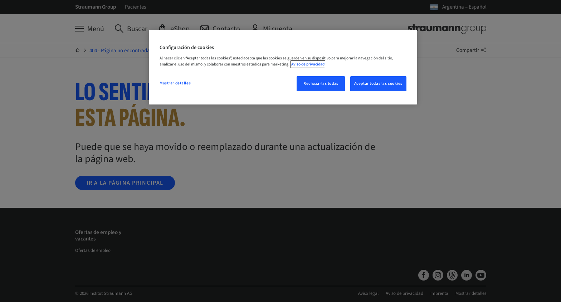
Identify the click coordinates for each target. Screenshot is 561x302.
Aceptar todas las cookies (378, 84)
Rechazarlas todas (320, 84)
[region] (283, 67)
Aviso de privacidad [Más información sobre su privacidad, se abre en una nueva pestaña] (308, 64)
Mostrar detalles (175, 83)
